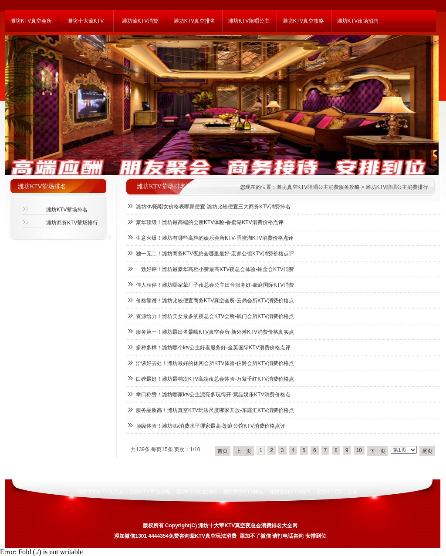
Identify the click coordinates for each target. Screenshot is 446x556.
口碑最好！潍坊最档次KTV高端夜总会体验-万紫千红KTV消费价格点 (215, 379)
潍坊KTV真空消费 (196, 492)
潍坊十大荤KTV (86, 21)
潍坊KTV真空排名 (194, 21)
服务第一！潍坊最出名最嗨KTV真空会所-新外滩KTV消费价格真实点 (215, 332)
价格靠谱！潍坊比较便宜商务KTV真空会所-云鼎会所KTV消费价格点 (215, 301)
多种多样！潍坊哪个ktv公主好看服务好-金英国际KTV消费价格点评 (213, 348)
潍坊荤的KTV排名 (243, 492)
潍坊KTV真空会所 (31, 21)
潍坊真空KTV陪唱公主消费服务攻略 (318, 187)
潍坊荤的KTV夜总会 (100, 492)
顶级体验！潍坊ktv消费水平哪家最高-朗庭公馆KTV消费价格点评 (210, 426)
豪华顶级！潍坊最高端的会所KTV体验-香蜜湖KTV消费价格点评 (210, 222)
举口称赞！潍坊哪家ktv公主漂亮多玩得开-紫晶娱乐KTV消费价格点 (213, 395)
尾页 (427, 451)
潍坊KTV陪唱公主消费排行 (397, 187)
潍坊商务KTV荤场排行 (72, 223)
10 (359, 450)
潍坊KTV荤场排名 (67, 210)
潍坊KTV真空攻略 (303, 21)
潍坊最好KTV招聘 (290, 492)
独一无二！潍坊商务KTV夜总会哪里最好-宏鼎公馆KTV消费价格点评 (215, 254)
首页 (222, 451)
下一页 (377, 451)
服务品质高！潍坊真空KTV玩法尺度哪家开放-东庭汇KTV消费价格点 (215, 410)
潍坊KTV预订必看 (336, 492)
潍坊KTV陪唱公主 (249, 21)
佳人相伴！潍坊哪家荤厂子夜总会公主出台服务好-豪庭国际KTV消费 (215, 285)
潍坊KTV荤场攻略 (149, 492)
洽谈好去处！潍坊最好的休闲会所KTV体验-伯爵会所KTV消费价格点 (215, 363)
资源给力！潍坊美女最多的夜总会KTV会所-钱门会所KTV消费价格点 (215, 316)
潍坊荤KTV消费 (140, 21)
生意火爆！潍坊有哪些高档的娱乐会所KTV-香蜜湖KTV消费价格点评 (215, 238)
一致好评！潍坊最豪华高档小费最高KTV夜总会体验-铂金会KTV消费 (215, 269)
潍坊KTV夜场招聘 (357, 21)
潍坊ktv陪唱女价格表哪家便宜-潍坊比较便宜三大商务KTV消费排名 (213, 207)
